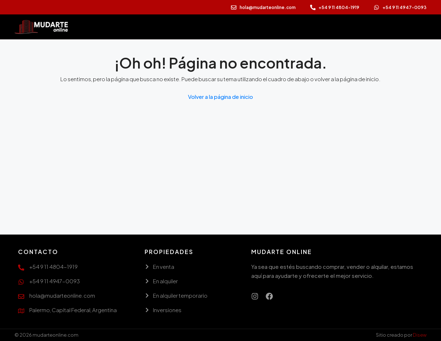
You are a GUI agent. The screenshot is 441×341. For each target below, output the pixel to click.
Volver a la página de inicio (220, 96)
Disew (420, 335)
